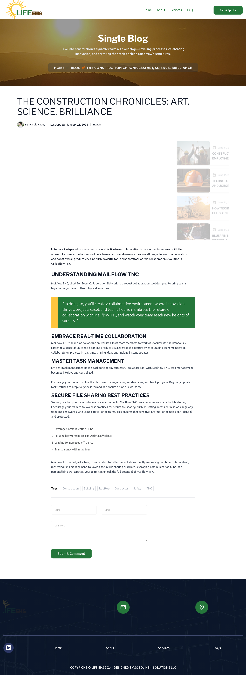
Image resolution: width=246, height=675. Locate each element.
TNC (149, 488)
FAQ (190, 10)
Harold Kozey (37, 124)
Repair (97, 124)
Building (89, 488)
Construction (71, 488)
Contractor (121, 488)
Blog (75, 68)
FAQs (217, 647)
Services (176, 10)
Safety (137, 488)
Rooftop (104, 488)
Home (147, 10)
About (161, 10)
